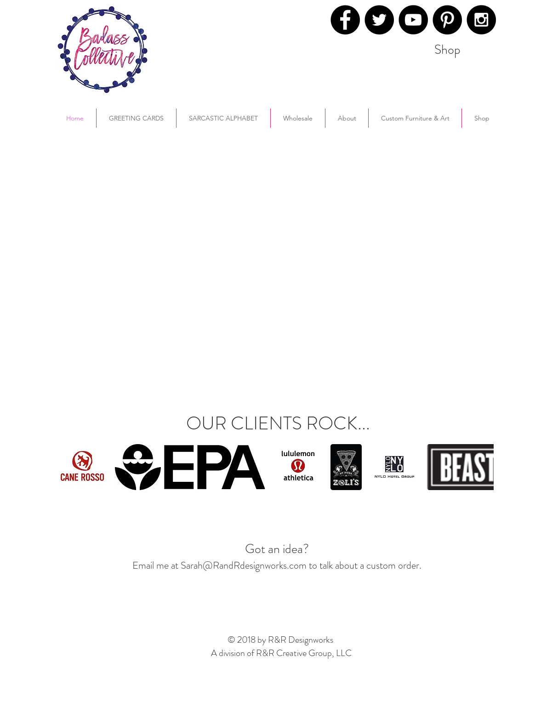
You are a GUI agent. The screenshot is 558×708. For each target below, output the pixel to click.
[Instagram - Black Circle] (481, 19)
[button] (346, 118)
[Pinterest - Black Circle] (447, 19)
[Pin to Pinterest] (370, 52)
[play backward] (70, 467)
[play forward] (482, 467)
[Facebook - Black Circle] (345, 19)
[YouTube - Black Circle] (413, 19)
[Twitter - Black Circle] (379, 19)
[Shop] (447, 50)
